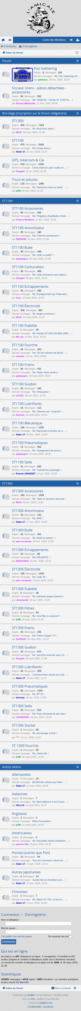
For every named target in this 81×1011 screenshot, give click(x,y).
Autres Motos (11, 767)
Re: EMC (37, 518)
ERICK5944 (22, 561)
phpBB (30, 995)
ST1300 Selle (22, 706)
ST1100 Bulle (22, 247)
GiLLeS (20, 805)
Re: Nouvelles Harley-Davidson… (50, 840)
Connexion (10, 46)
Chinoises (19, 891)
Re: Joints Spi (39, 753)
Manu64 (24, 982)
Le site (10, 40)
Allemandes (21, 774)
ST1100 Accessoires (27, 208)
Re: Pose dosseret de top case (48, 713)
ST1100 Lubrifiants (27, 403)
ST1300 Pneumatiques (30, 686)
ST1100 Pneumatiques (30, 442)
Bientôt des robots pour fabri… (48, 782)
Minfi (19, 132)
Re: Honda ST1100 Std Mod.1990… (51, 333)
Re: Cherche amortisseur (45, 235)
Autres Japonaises (26, 872)
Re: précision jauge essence (47, 596)
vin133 (19, 395)
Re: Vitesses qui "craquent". (47, 411)
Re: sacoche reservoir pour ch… (49, 655)
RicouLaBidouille (25, 103)
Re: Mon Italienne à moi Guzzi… (49, 801)
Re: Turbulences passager (46, 470)
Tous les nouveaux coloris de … (49, 860)
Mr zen (20, 336)
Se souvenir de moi (60, 936)
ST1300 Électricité (26, 569)
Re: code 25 (38, 577)
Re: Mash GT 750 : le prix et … (48, 899)
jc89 (18, 190)
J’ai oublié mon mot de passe (16, 936)
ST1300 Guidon (24, 647)
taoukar (20, 356)
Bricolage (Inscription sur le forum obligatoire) (34, 113)
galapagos (22, 258)
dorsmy (20, 697)
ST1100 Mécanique (27, 423)
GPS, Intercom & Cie (28, 160)
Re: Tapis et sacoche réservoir (48, 499)
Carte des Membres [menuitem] (54, 39)
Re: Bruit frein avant (42, 128)
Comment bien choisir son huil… (49, 674)
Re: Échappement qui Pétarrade (49, 294)
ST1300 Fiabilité (24, 588)
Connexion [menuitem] (72, 40)
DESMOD (21, 239)
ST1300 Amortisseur (28, 510)
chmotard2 (22, 600)
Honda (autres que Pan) (31, 852)
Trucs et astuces (25, 179)
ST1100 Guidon (24, 384)
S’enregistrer (29, 46)
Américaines (22, 833)
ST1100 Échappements (30, 286)
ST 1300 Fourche (25, 745)
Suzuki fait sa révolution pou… (48, 880)
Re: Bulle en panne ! (43, 538)
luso (18, 297)
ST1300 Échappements (30, 549)
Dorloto (20, 415)
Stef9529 (21, 639)
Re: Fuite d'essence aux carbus (49, 274)
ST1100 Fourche (25, 345)
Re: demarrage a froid (44, 733)
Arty (33, 999)
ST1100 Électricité (26, 306)
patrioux (42, 79)
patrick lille (22, 844)
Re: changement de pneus (46, 450)
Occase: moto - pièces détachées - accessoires (39, 90)
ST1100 (18, 140)
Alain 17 (20, 151)
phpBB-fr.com (46, 1003)
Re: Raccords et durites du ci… (48, 431)
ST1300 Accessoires (27, 491)
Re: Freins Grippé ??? (44, 635)
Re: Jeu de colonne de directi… (48, 352)
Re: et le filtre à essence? (45, 616)
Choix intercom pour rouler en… (49, 167)
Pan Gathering (45, 68)
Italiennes (19, 794)
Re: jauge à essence (43, 313)
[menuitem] (61, 988)
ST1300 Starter (23, 725)
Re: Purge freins (40, 148)
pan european (24, 541)
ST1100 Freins (23, 364)
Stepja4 (20, 171)
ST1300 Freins (23, 627)
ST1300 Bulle (22, 530)
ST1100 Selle (22, 462)
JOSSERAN (22, 717)
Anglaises (19, 813)
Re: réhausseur (40, 392)
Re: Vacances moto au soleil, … (49, 187)
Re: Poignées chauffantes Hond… (50, 216)
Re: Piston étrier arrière (44, 372)
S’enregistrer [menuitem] (78, 40)
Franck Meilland (25, 219)
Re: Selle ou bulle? (42, 255)
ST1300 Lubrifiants (27, 667)
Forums (4, 40)
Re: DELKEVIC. (40, 557)
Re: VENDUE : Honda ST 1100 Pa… (51, 100)
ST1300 (18, 120)
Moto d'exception (41, 821)
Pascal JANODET (25, 473)
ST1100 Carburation (28, 267)
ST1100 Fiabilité (24, 325)
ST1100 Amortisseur (28, 227)
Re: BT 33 (37, 694)
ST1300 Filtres (23, 608)
